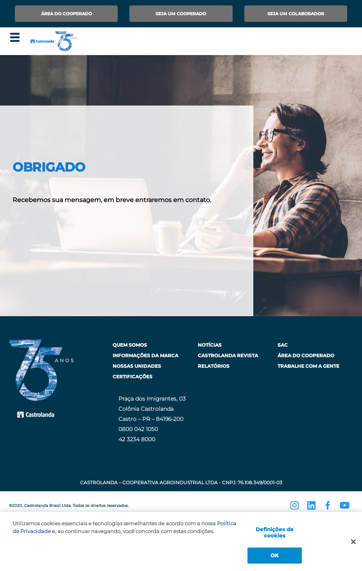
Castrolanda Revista (228, 355)
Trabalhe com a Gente (308, 366)
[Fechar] (353, 544)
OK (275, 558)
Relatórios (213, 366)
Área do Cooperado (66, 13)
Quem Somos (130, 345)
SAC (283, 345)
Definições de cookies (274, 535)
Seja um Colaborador (295, 13)
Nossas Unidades (137, 366)
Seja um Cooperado (181, 13)
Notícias (210, 345)
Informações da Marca (145, 355)
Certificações (132, 376)
